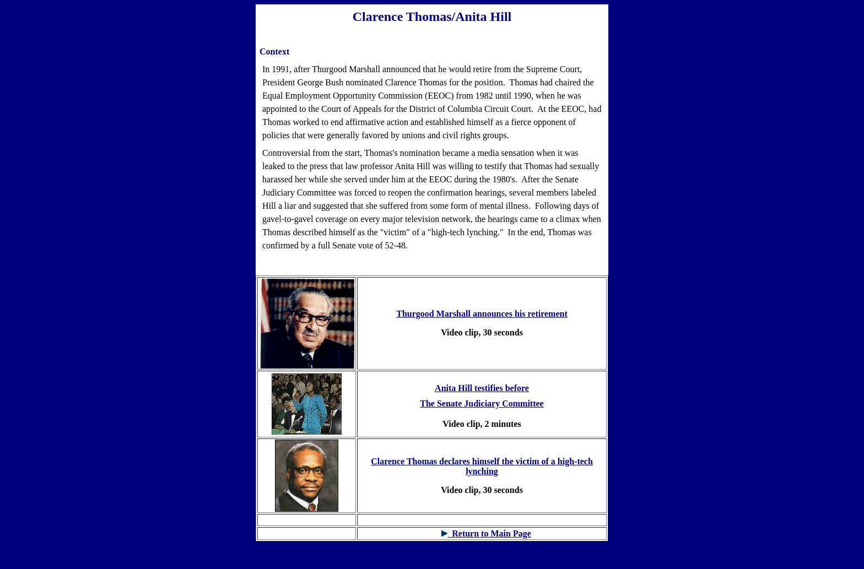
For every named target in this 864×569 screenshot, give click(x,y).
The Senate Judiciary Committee (481, 403)
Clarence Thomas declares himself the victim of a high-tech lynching (482, 466)
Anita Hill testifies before (482, 388)
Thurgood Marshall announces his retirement (482, 313)
